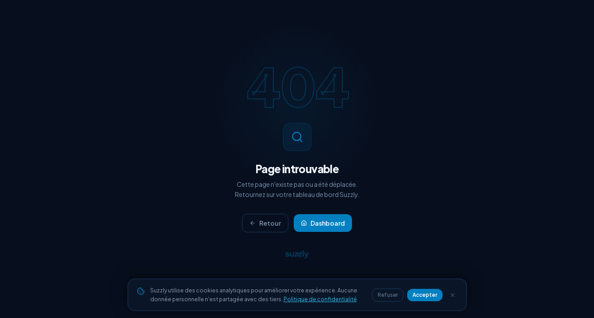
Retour (265, 223)
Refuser (388, 295)
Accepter (424, 295)
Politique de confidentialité (320, 299)
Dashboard (323, 223)
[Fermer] (453, 295)
